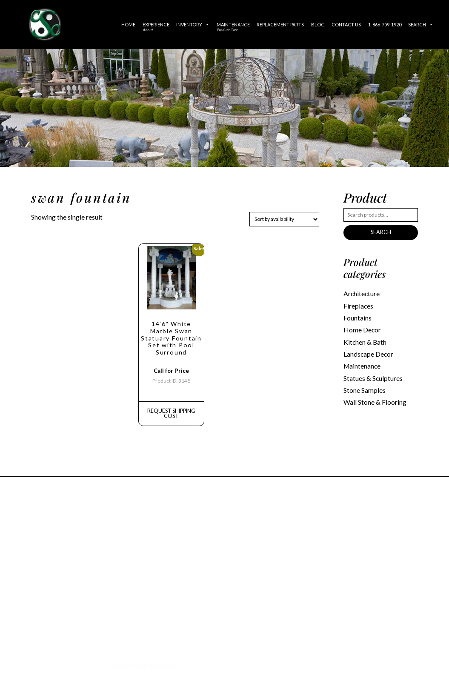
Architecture (361, 293)
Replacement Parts (280, 24)
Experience (156, 27)
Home (128, 24)
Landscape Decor (367, 351)
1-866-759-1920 (384, 24)
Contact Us (346, 24)
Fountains (357, 316)
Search (420, 24)
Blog (318, 24)
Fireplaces (358, 305)
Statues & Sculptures (372, 374)
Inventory (192, 24)
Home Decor (361, 328)
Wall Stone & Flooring (374, 397)
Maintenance (233, 27)
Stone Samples (363, 385)
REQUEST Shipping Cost (171, 408)
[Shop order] (284, 219)
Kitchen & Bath (364, 339)
